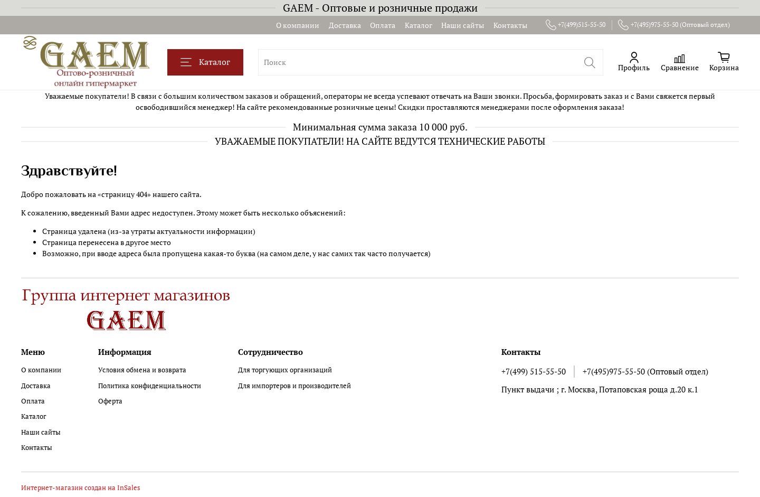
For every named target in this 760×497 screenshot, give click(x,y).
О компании (297, 25)
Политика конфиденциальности (149, 385)
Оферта (110, 401)
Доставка (345, 25)
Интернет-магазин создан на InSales (80, 487)
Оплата (382, 25)
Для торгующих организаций (285, 369)
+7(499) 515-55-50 (533, 371)
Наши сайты (462, 25)
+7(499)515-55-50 (576, 25)
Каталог (418, 25)
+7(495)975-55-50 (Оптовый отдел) (674, 25)
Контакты (510, 25)
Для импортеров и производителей (294, 385)
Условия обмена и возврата (142, 369)
